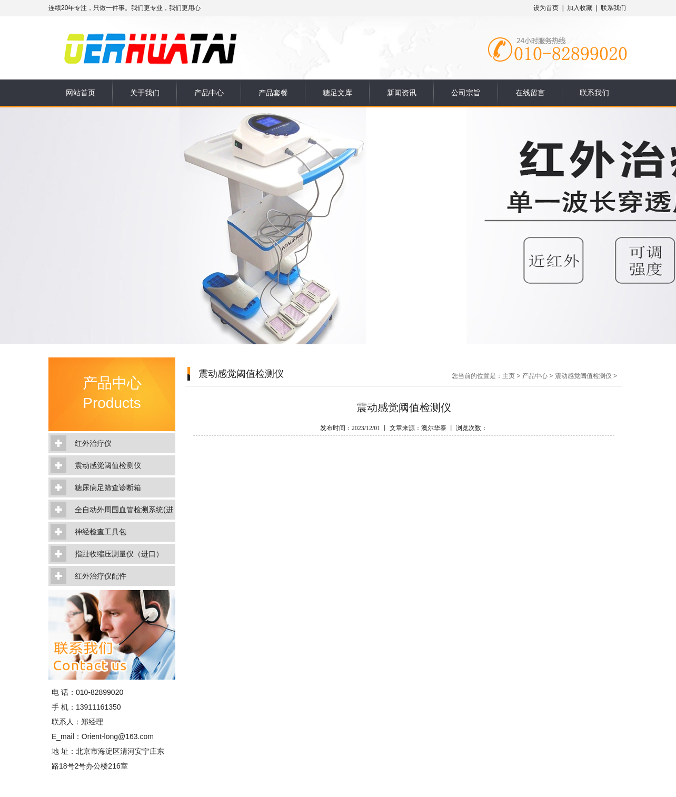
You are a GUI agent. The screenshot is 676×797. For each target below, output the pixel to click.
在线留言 (530, 92)
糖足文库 (337, 92)
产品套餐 (273, 92)
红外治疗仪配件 (100, 576)
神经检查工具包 (100, 531)
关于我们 (145, 92)
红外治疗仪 (93, 443)
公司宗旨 (466, 92)
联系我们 (613, 8)
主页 (508, 376)
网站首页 (80, 92)
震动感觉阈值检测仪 (108, 465)
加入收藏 (579, 8)
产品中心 (209, 92)
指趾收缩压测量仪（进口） (119, 554)
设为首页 (546, 8)
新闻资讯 (401, 92)
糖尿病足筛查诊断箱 (108, 487)
